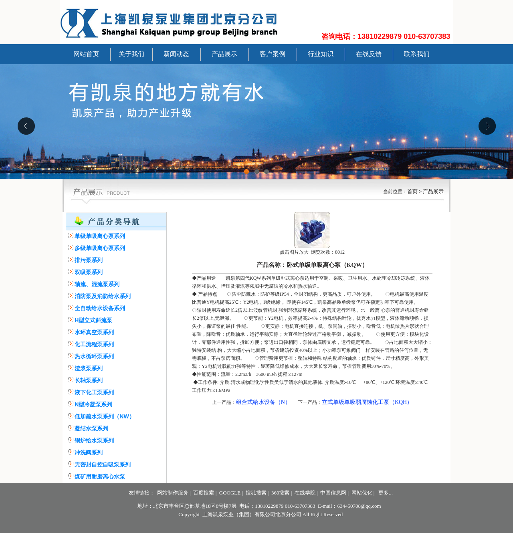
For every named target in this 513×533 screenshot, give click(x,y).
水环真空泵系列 (94, 332)
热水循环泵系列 (94, 356)
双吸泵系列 (89, 272)
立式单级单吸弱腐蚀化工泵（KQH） (367, 402)
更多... (385, 493)
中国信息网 (333, 493)
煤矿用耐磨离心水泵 (100, 476)
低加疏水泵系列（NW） (104, 416)
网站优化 (361, 493)
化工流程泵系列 (94, 344)
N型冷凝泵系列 (93, 404)
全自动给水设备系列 (100, 308)
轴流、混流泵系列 (97, 284)
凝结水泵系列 (91, 428)
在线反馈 (369, 53)
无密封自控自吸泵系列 (103, 464)
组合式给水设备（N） (263, 402)
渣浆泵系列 (89, 368)
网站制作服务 (172, 493)
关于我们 (131, 53)
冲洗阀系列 (89, 452)
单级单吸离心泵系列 (100, 236)
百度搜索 (203, 493)
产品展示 (224, 53)
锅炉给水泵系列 (94, 440)
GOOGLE (229, 493)
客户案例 (272, 53)
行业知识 (320, 53)
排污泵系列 (89, 260)
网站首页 (86, 53)
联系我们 (417, 53)
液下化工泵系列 (94, 392)
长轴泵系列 (89, 380)
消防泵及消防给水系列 (103, 296)
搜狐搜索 (256, 493)
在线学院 (305, 493)
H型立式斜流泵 (93, 320)
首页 (412, 191)
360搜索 (280, 493)
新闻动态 (176, 53)
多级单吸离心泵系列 (100, 248)
